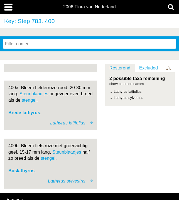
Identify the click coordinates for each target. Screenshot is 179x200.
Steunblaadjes (33, 93)
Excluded (148, 68)
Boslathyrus (21, 170)
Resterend (119, 68)
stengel (29, 100)
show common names (126, 84)
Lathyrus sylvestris (128, 98)
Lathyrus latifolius (128, 92)
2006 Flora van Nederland (89, 7)
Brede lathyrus (24, 112)
